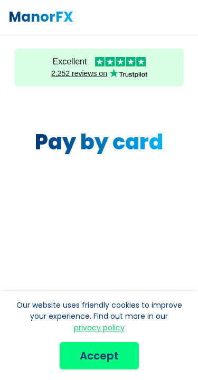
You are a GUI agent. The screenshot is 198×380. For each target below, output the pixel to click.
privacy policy (99, 327)
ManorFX (40, 16)
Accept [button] (99, 355)
